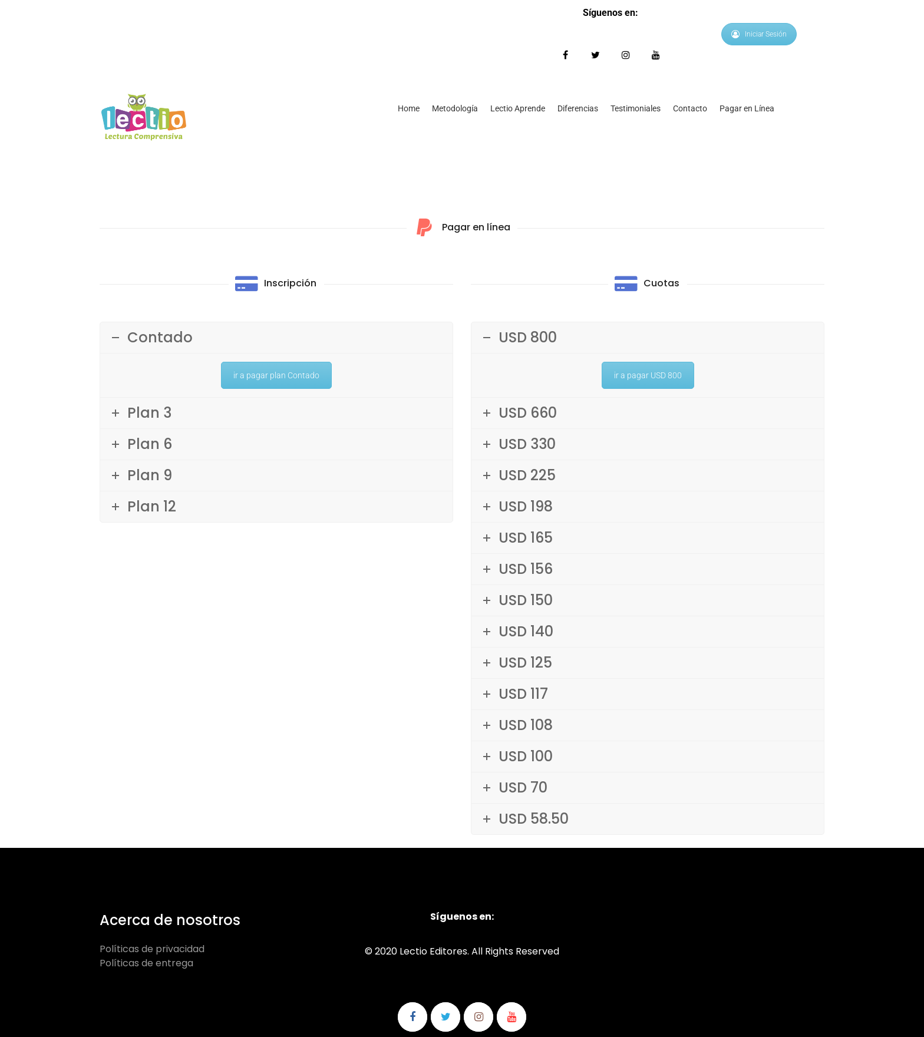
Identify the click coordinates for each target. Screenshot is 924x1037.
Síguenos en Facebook (565, 55)
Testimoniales (635, 108)
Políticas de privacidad (152, 949)
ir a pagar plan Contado (276, 375)
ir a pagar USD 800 (648, 375)
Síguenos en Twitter (595, 55)
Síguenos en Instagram (625, 55)
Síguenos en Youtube (655, 55)
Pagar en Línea (747, 108)
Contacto (690, 108)
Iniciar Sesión (759, 34)
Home (409, 108)
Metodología (455, 108)
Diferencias (577, 108)
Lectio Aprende (517, 108)
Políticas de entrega (146, 963)
